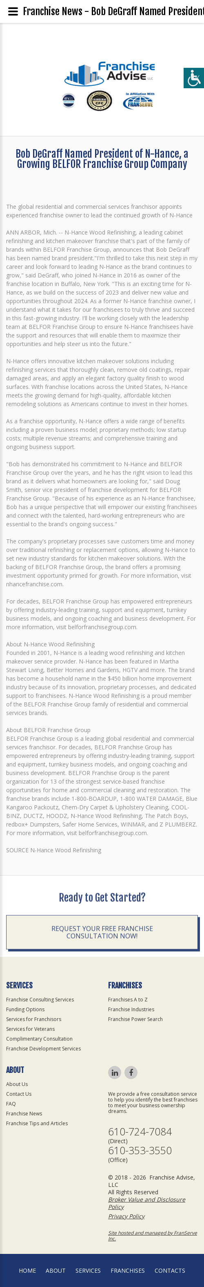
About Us (17, 1084)
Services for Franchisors (33, 1019)
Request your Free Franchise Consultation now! (102, 973)
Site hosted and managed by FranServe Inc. (152, 1235)
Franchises (128, 1270)
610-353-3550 (140, 1150)
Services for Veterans (30, 1029)
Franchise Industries (131, 1009)
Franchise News (24, 1113)
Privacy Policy (126, 1216)
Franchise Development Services (43, 1048)
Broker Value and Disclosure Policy (146, 1203)
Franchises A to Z (128, 999)
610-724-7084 (140, 1131)
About (56, 1270)
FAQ (11, 1103)
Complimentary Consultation (39, 1038)
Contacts (170, 1270)
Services (88, 1270)
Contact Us (18, 1093)
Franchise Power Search (135, 1019)
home (27, 1270)
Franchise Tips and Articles (37, 1123)
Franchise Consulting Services (40, 999)
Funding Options (25, 1009)
